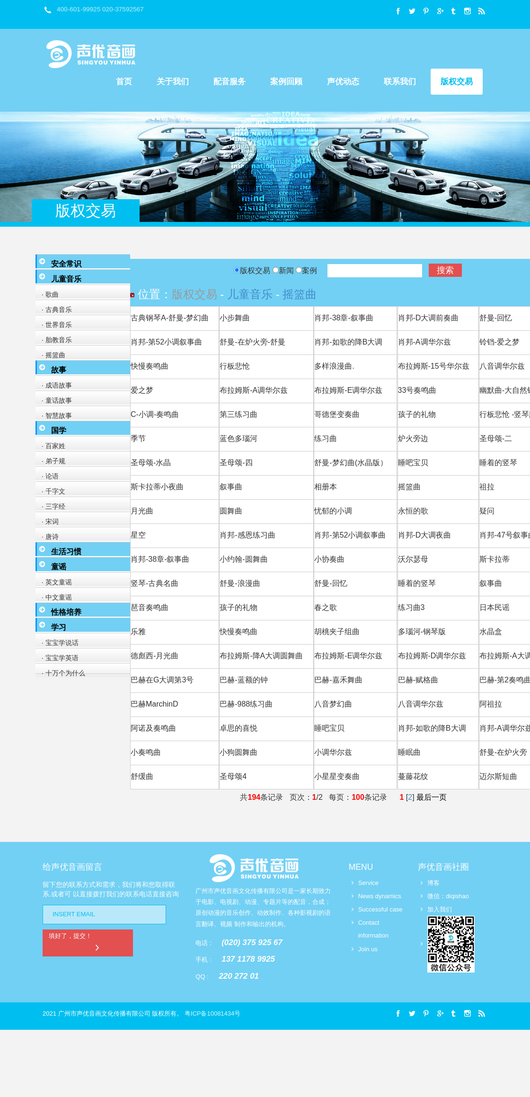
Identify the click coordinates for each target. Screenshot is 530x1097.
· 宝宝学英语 (58, 658)
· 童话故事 (55, 400)
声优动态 (343, 81)
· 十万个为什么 (61, 673)
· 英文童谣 (55, 582)
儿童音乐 (250, 294)
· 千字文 (51, 491)
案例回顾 (286, 81)
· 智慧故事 (55, 415)
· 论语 (48, 476)
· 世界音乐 (55, 324)
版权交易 (457, 81)
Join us (368, 949)
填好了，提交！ (76, 942)
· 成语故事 (55, 385)
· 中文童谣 (55, 597)
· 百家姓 (51, 446)
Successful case (380, 909)
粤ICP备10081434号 (213, 1013)
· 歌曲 (48, 294)
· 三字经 (51, 506)
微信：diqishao (447, 896)
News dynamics (379, 896)
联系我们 (400, 81)
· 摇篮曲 (51, 355)
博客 (433, 882)
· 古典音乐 (55, 309)
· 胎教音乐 (55, 340)
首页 (124, 81)
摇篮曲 (300, 294)
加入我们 (439, 909)
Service (368, 882)
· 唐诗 (48, 536)
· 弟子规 (51, 461)
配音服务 (229, 81)
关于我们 (173, 81)
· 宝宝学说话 (58, 642)
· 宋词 (48, 521)
